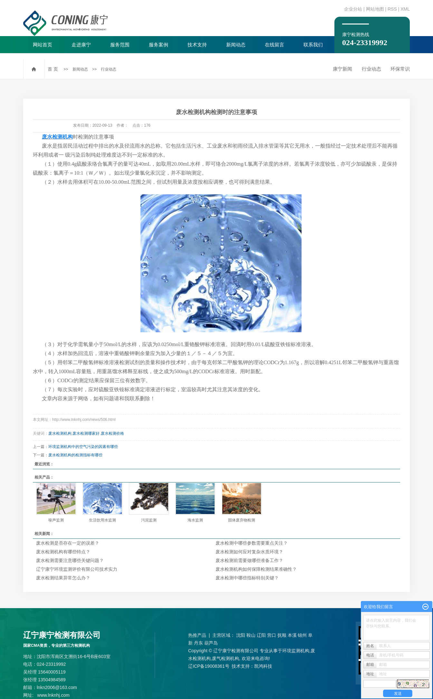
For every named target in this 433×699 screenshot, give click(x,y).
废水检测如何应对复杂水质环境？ (249, 551)
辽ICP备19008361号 (208, 666)
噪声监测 (56, 520)
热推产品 (197, 635)
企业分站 (353, 9)
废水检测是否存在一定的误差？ (67, 543)
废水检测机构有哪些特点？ (63, 551)
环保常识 (400, 69)
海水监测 (195, 520)
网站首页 (42, 44)
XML (405, 9)
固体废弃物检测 (241, 520)
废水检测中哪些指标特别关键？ (247, 577)
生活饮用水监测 (102, 520)
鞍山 (250, 635)
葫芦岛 (211, 643)
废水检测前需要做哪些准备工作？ (249, 560)
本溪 (292, 635)
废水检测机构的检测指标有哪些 (75, 455)
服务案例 (158, 44)
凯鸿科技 (263, 666)
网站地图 (375, 9)
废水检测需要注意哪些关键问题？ (70, 560)
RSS (392, 9)
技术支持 (197, 44)
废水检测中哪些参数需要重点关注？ (252, 543)
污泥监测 (149, 520)
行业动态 (108, 69)
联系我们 (313, 44)
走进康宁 (81, 44)
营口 (271, 635)
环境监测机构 (295, 650)
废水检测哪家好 (86, 433)
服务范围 (120, 44)
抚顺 (281, 635)
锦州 (302, 635)
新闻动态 (235, 44)
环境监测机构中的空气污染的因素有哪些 (83, 446)
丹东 (198, 643)
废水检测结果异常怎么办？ (63, 577)
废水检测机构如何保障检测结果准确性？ (256, 569)
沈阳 (240, 635)
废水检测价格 (112, 433)
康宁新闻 (342, 69)
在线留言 (274, 44)
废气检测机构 (225, 658)
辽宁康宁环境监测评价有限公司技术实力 (76, 569)
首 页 (53, 69)
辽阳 (261, 635)
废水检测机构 (60, 433)
